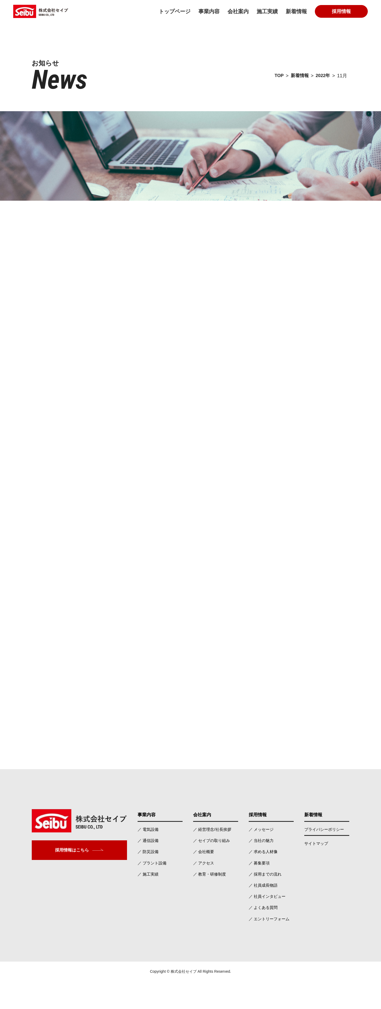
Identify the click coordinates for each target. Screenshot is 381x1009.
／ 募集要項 (260, 889)
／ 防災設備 (149, 877)
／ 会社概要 (204, 877)
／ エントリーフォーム (270, 946)
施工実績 (267, 11)
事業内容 (209, 11)
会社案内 (238, 11)
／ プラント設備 (153, 889)
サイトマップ (317, 869)
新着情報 (296, 11)
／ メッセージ (262, 854)
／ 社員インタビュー (268, 923)
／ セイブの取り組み (212, 866)
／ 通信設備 (149, 866)
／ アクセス (204, 889)
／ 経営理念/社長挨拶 (213, 854)
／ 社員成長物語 (264, 911)
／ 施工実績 (149, 900)
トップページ (174, 11)
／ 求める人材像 (264, 877)
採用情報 (341, 11)
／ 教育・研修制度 (210, 900)
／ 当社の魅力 (262, 866)
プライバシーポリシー (325, 854)
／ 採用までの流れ (266, 900)
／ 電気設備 (149, 854)
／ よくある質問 (264, 934)
